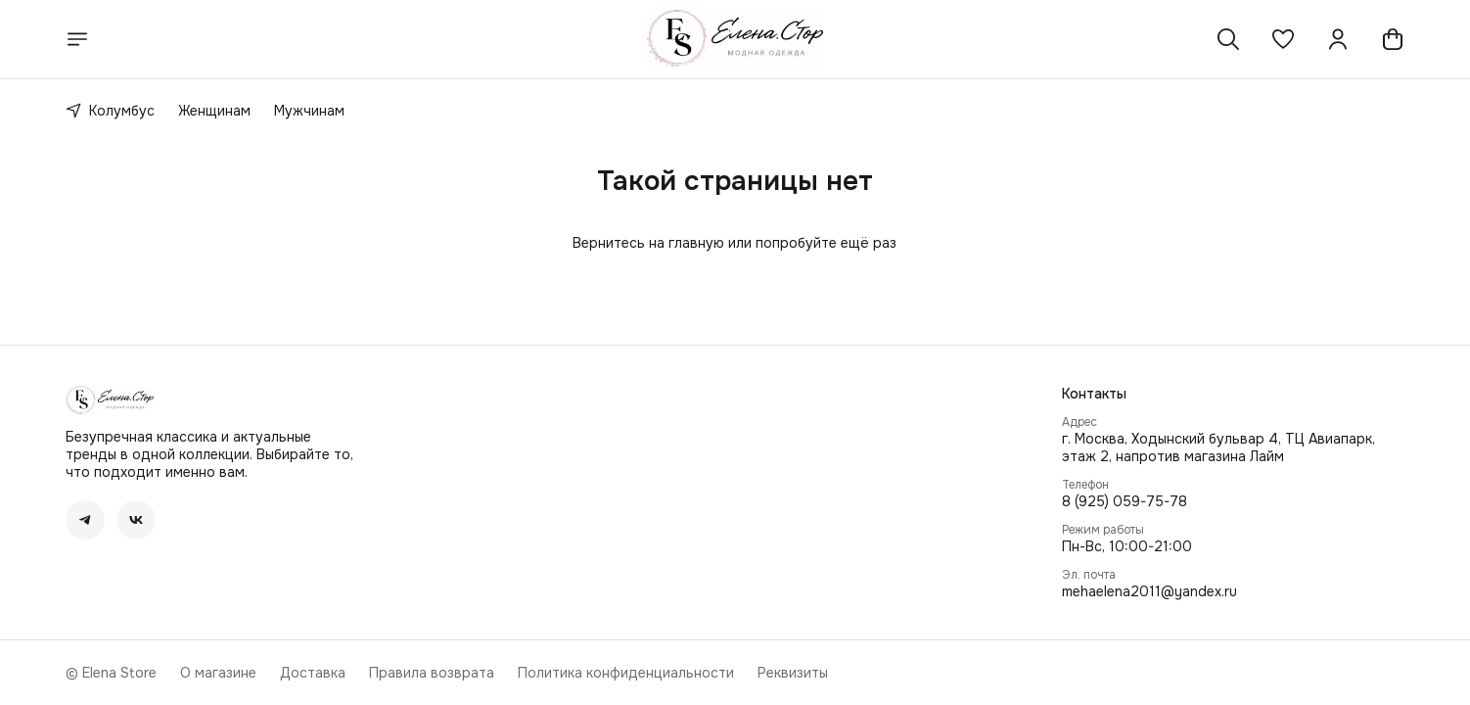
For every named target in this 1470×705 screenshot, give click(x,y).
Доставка (312, 673)
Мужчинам (309, 110)
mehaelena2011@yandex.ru (1149, 591)
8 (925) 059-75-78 (1124, 501)
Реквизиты (793, 673)
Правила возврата (431, 673)
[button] (1283, 39)
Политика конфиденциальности (626, 673)
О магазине (218, 673)
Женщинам (214, 110)
